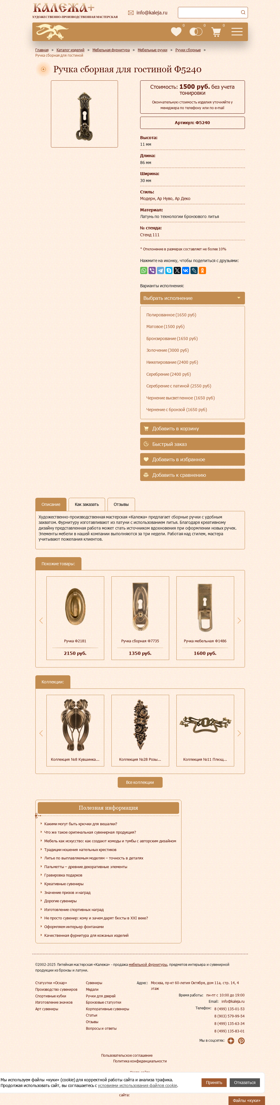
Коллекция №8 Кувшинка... (75, 759)
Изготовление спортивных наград (74, 909)
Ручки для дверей (101, 996)
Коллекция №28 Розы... (140, 759)
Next (239, 620)
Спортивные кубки (50, 996)
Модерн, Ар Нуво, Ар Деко (165, 198)
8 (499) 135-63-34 (229, 1023)
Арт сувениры (46, 1009)
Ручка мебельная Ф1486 (205, 640)
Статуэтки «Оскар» (51, 983)
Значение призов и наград (67, 892)
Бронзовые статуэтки (103, 1002)
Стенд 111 (150, 234)
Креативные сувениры (64, 883)
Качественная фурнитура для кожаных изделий (86, 935)
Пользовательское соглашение (126, 1055)
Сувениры (94, 983)
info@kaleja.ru (233, 1001)
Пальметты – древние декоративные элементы (85, 866)
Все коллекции (140, 782)
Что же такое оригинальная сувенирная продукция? (90, 832)
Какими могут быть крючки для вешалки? (80, 823)
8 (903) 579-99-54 (229, 1016)
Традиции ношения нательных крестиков (80, 849)
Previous (41, 620)
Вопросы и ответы (101, 1028)
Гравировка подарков (63, 875)
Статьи (91, 1015)
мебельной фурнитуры (148, 964)
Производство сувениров (56, 989)
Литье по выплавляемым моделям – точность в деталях (93, 858)
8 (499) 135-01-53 (229, 1009)
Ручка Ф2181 (75, 640)
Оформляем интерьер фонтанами (74, 926)
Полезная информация (108, 808)
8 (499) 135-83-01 (229, 1031)
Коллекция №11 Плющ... (205, 759)
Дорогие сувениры (60, 900)
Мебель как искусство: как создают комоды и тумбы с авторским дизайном (110, 840)
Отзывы (92, 1022)
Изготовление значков (53, 1002)
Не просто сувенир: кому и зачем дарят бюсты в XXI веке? (96, 917)
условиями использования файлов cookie (137, 1085)
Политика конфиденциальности (140, 1061)
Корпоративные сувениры (107, 1009)
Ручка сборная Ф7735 (140, 640)
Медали (92, 989)
